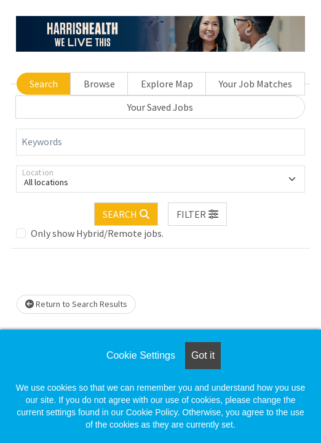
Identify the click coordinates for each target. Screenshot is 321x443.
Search (44, 84)
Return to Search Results (76, 303)
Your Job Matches (255, 84)
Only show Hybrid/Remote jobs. (97, 233)
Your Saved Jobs (160, 107)
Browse (99, 84)
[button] (197, 214)
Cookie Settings (140, 355)
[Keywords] (160, 142)
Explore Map (167, 84)
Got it (203, 355)
